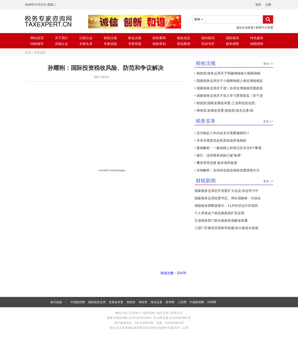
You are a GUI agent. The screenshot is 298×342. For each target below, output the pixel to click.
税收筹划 (159, 43)
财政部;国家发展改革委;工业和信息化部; (226, 103)
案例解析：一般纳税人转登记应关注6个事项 (229, 148)
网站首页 (37, 38)
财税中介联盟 (264, 27)
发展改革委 (116, 302)
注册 (268, 4)
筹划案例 (183, 43)
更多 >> (268, 63)
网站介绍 (121, 312)
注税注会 (86, 38)
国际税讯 (232, 38)
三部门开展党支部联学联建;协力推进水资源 (226, 228)
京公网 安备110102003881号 (172, 317)
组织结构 (149, 312)
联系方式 (177, 312)
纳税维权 (256, 43)
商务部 (143, 302)
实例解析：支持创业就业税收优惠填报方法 (228, 170)
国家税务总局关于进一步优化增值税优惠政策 (230, 88)
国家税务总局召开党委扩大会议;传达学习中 (226, 191)
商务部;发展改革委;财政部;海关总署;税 (225, 110)
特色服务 (256, 38)
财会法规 (134, 38)
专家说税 (110, 43)
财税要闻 (159, 38)
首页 (28, 52)
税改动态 (183, 38)
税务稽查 (232, 43)
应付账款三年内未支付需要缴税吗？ (223, 133)
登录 (258, 4)
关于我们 (61, 38)
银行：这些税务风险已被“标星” (219, 155)
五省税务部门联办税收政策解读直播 (221, 220)
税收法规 (110, 38)
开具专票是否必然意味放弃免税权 (221, 140)
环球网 (211, 302)
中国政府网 (77, 302)
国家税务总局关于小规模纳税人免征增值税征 (230, 81)
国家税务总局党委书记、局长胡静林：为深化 (228, 198)
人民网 (182, 302)
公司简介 (135, 312)
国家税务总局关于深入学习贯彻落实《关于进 (230, 95)
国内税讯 (208, 38)
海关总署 (156, 302)
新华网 (170, 302)
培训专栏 (208, 43)
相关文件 (163, 312)
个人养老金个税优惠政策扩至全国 (219, 213)
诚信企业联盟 (245, 27)
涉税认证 (61, 43)
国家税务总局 (97, 302)
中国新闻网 (197, 302)
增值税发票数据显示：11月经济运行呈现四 (226, 205)
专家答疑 (134, 43)
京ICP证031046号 (139, 317)
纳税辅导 (37, 43)
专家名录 (86, 43)
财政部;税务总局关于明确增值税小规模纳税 (228, 73)
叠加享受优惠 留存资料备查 (217, 163)
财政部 (131, 302)
